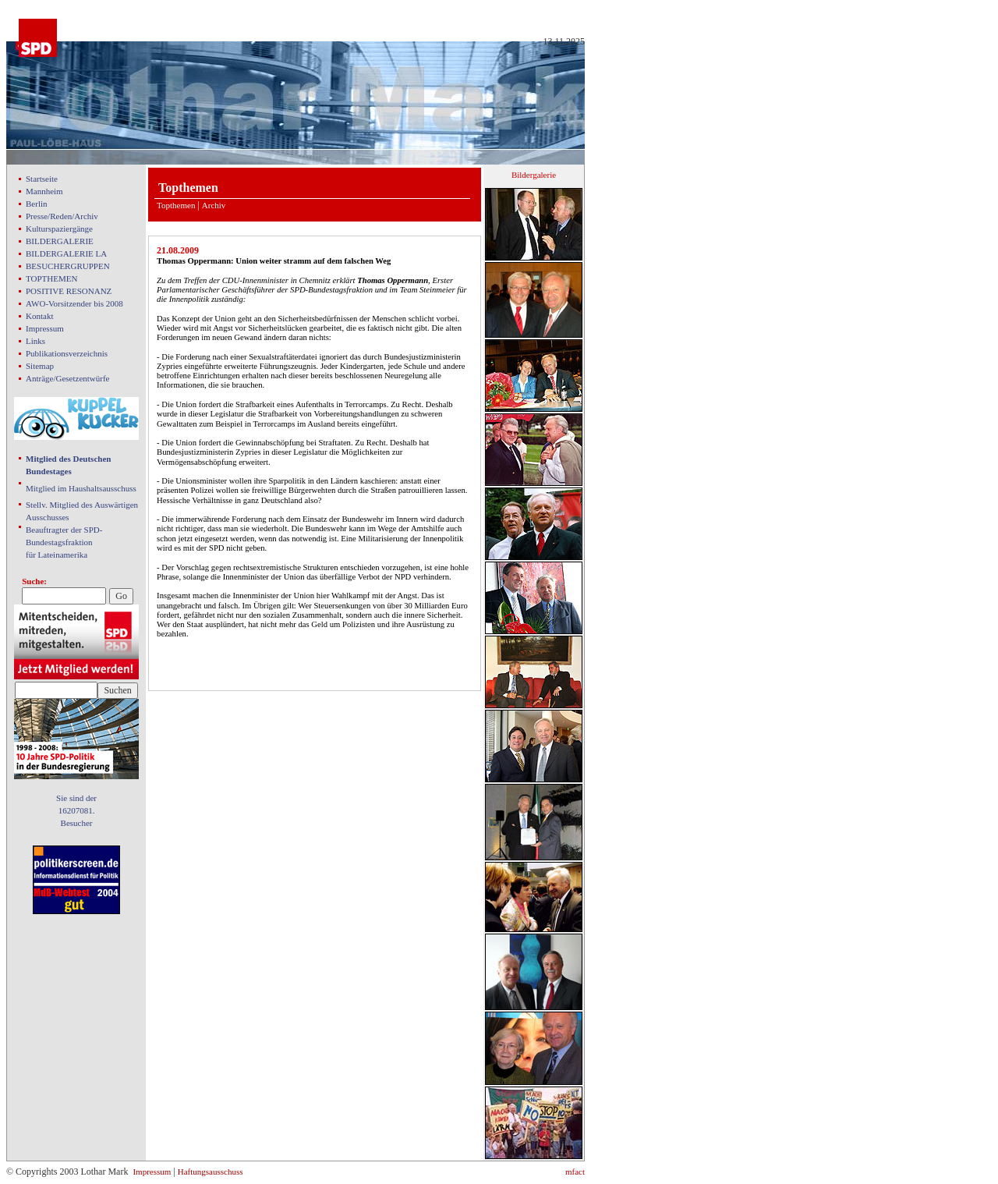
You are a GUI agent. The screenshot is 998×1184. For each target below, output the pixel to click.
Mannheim (44, 191)
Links (35, 341)
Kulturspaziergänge (59, 228)
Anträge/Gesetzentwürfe (68, 378)
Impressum (45, 328)
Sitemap (40, 365)
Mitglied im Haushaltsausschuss (81, 488)
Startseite (42, 178)
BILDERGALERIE (60, 241)
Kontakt (39, 316)
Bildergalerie (533, 174)
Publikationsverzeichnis (67, 353)
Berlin (37, 203)
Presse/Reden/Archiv (62, 216)
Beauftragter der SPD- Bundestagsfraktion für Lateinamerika (64, 542)
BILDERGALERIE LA (66, 253)
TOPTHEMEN (51, 278)
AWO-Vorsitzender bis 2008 (74, 303)
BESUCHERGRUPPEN (68, 266)
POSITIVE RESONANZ (68, 291)
